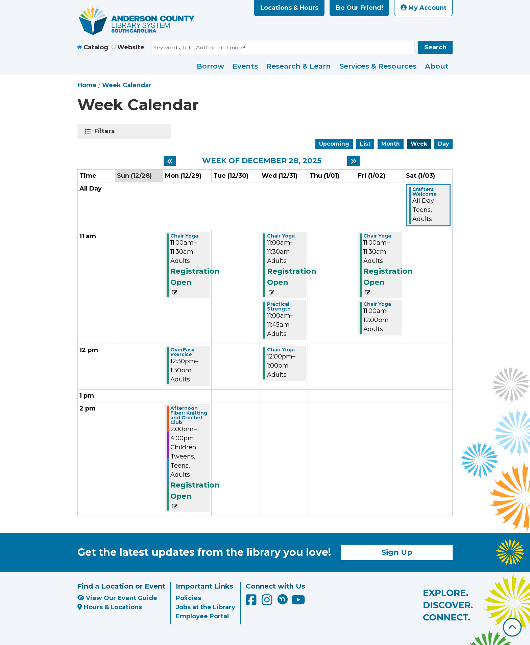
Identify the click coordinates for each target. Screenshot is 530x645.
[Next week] (353, 161)
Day (443, 144)
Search (435, 47)
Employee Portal (202, 616)
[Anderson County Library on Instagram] (268, 602)
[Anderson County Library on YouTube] (298, 602)
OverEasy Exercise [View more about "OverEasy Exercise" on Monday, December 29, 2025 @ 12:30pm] (182, 352)
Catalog (95, 47)
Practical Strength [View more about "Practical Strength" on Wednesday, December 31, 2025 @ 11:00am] (279, 306)
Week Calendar (126, 85)
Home (87, 85)
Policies (188, 598)
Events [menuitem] (245, 66)
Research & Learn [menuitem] (298, 66)
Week (419, 144)
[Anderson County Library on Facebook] (252, 602)
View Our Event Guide (117, 598)
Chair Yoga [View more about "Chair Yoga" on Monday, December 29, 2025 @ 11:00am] (184, 235)
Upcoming (334, 144)
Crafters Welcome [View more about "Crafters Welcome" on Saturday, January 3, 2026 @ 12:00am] (424, 191)
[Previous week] (170, 161)
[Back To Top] (512, 627)
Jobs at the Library (205, 607)
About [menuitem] (437, 66)
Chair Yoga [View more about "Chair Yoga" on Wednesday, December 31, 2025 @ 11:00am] (281, 235)
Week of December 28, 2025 (261, 160)
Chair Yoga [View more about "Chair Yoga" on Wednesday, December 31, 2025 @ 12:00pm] (281, 349)
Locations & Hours (289, 7)
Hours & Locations (109, 607)
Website (130, 47)
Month (390, 144)
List (365, 144)
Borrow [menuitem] (210, 66)
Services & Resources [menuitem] (377, 66)
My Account (424, 7)
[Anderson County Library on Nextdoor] (282, 599)
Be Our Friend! (359, 7)
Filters (105, 131)
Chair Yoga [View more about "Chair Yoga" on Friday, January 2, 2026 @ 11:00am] (377, 235)
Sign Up (396, 552)
